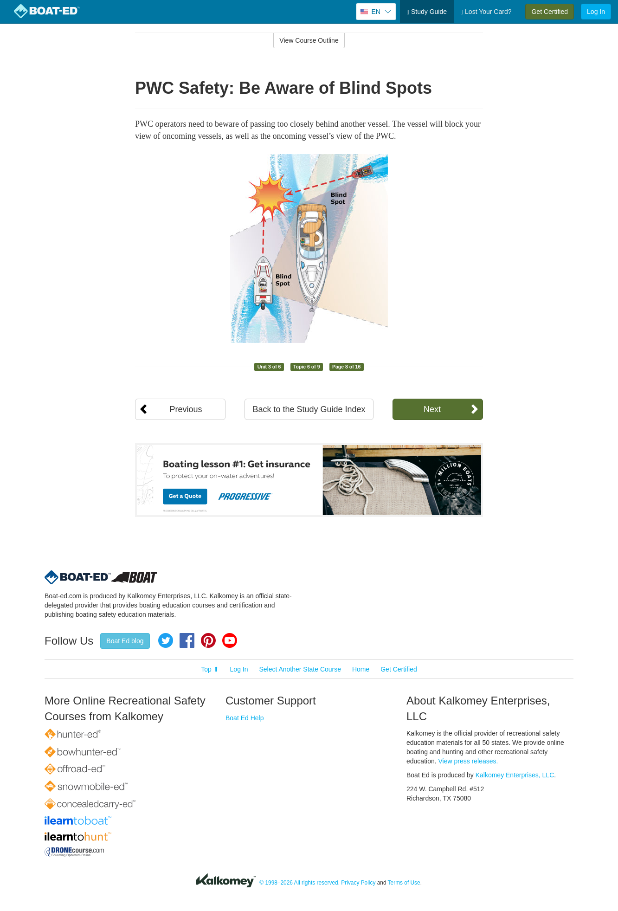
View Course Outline (308, 40)
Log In (596, 11)
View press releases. (468, 761)
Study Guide (427, 12)
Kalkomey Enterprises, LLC (515, 775)
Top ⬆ (210, 669)
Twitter (165, 640)
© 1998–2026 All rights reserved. (299, 882)
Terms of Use (404, 882)
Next (432, 409)
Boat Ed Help (244, 718)
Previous (185, 409)
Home (360, 669)
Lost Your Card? (486, 12)
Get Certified (549, 11)
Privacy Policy (358, 882)
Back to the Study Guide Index (308, 409)
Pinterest (208, 640)
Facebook (187, 640)
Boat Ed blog (124, 641)
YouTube (229, 640)
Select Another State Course (300, 669)
